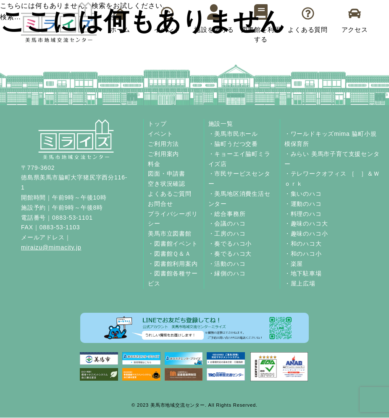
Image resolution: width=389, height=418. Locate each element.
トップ (157, 123)
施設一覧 (220, 123)
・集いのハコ (303, 193)
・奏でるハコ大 (230, 253)
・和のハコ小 (303, 253)
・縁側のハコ (227, 273)
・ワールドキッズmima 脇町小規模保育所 (330, 138)
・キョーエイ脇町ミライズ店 (239, 159)
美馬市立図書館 (170, 233)
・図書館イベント (172, 243)
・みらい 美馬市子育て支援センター (332, 159)
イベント (160, 133)
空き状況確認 (166, 183)
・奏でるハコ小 (230, 243)
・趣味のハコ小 (306, 233)
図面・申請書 (166, 173)
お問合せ (160, 203)
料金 (154, 164)
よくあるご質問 (170, 193)
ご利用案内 (163, 154)
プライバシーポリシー (172, 218)
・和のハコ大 (303, 243)
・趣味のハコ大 (306, 223)
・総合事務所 (227, 213)
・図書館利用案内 (172, 263)
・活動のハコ (227, 263)
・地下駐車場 (303, 273)
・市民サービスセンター (239, 178)
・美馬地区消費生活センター (239, 198)
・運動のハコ (303, 203)
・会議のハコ (227, 223)
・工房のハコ (227, 233)
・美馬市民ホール (233, 133)
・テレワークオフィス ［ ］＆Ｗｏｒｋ (332, 178)
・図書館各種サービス (172, 278)
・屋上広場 (299, 283)
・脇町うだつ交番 (233, 143)
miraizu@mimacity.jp (51, 247)
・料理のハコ (303, 213)
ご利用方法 (163, 143)
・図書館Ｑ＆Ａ (169, 253)
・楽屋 (293, 263)
